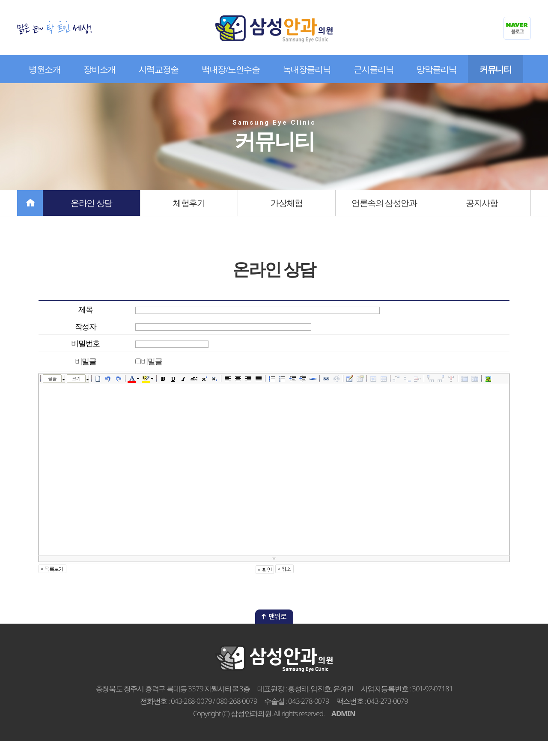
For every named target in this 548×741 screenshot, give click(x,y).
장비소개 (99, 69)
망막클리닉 (436, 69)
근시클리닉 (373, 69)
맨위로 (274, 617)
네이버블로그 (517, 28)
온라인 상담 (91, 203)
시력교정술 (159, 69)
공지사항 (481, 203)
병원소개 (44, 69)
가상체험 (286, 203)
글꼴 (52, 378)
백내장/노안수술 (231, 69)
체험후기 (189, 203)
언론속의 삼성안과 (384, 203)
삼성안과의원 (274, 28)
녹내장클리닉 (307, 69)
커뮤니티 (495, 69)
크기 (76, 378)
